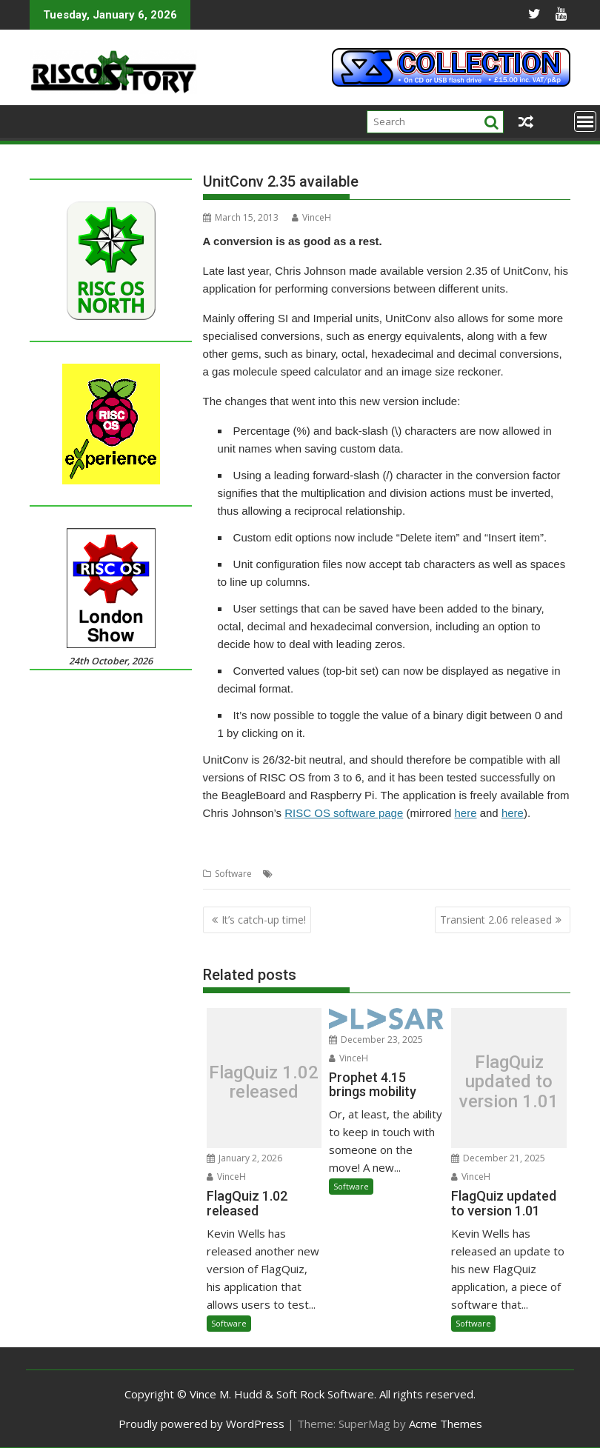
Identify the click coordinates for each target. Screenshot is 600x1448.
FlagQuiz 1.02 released (264, 1082)
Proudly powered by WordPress (201, 1423)
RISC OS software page (343, 813)
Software (233, 873)
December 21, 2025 (498, 1158)
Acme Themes (445, 1423)
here (465, 813)
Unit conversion (373, 873)
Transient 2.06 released (496, 919)
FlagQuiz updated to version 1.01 (509, 1081)
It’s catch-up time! (263, 919)
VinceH (311, 217)
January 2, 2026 (244, 1158)
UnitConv (431, 873)
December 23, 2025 (376, 1039)
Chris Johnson (305, 873)
